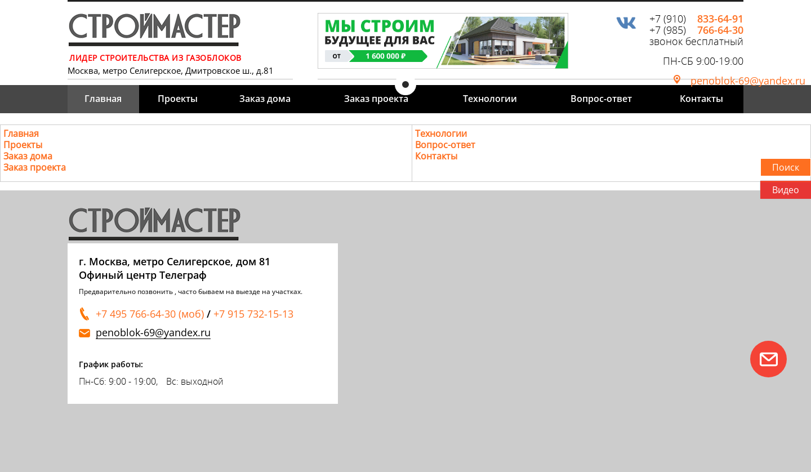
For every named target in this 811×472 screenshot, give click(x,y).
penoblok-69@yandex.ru (747, 80)
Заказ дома (265, 98)
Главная (103, 98)
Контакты (701, 98)
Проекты (178, 98)
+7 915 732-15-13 (253, 313)
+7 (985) (696, 30)
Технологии (490, 98)
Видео (785, 190)
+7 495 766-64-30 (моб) (150, 313)
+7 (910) (696, 18)
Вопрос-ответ (601, 98)
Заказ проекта (376, 98)
